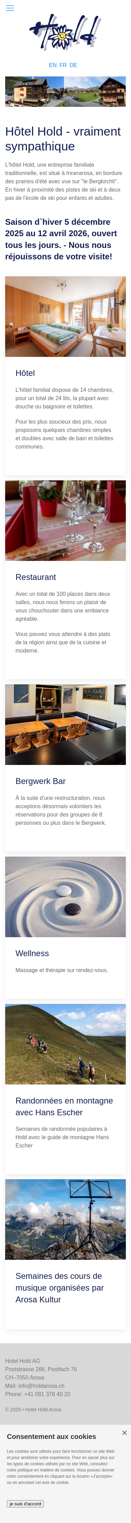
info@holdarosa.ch (41, 1386)
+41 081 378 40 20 (47, 1394)
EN (53, 65)
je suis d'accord (25, 1503)
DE (73, 65)
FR (63, 65)
